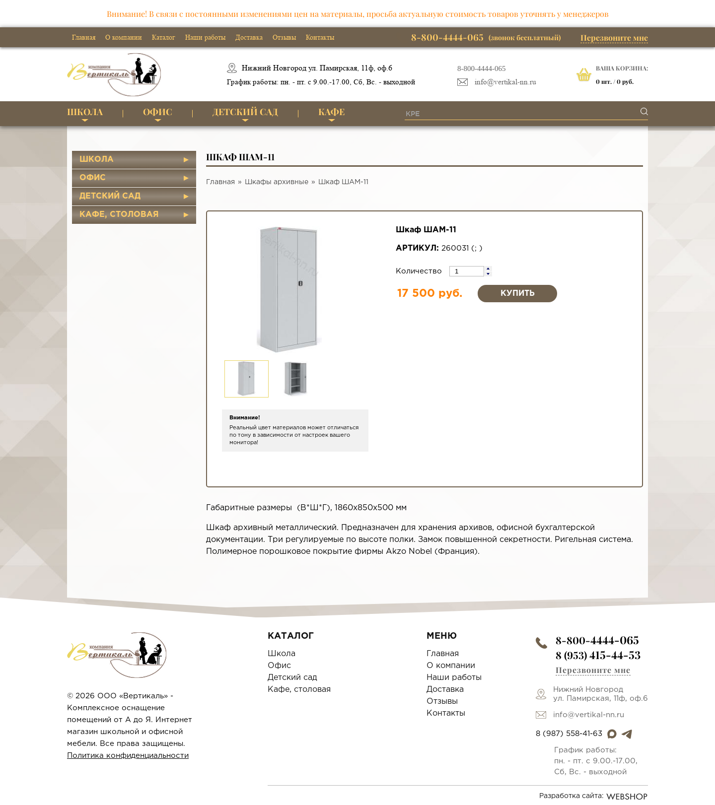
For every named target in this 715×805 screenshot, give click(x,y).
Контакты (320, 37)
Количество (420, 271)
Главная (83, 37)
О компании (123, 37)
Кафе (331, 112)
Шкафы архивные (276, 182)
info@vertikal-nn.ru (505, 82)
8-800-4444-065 (481, 68)
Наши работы (205, 37)
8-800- (597, 640)
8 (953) (598, 655)
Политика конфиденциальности (128, 755)
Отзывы (284, 37)
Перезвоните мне (614, 37)
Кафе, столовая (119, 214)
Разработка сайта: (593, 796)
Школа (85, 112)
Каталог (163, 37)
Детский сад (245, 112)
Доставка (249, 37)
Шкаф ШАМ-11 (343, 182)
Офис (157, 112)
